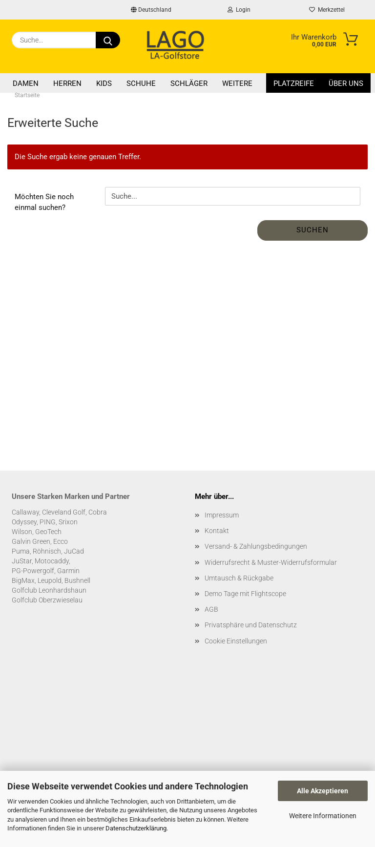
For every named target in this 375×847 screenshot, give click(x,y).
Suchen (312, 230)
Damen (26, 83)
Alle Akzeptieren (322, 791)
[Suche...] (108, 40)
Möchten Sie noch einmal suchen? (44, 201)
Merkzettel (327, 9)
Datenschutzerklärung (136, 828)
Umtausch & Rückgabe (239, 578)
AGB (211, 609)
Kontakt (217, 531)
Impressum (222, 515)
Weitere (237, 83)
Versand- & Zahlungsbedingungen (256, 546)
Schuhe (141, 83)
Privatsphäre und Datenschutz (251, 625)
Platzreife (293, 83)
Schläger (189, 83)
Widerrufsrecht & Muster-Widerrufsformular (271, 562)
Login (239, 9)
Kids (104, 83)
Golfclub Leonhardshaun (49, 590)
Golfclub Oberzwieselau (47, 600)
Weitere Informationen (322, 816)
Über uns (346, 83)
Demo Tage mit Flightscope (245, 594)
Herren (67, 83)
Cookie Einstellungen (236, 641)
